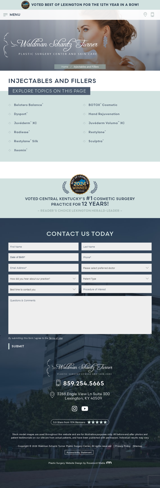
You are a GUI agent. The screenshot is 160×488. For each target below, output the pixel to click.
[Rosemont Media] (108, 462)
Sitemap (137, 446)
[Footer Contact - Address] (143, 14)
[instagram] (74, 410)
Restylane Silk (26, 141)
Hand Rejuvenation (104, 114)
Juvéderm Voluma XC (107, 123)
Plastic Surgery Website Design (65, 462)
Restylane (97, 132)
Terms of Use (56, 338)
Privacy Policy (123, 446)
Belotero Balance (28, 105)
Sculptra (96, 141)
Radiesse (22, 132)
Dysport (21, 114)
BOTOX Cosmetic (103, 105)
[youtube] (84, 410)
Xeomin (20, 150)
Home (64, 66)
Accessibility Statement (79, 452)
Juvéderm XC (25, 123)
